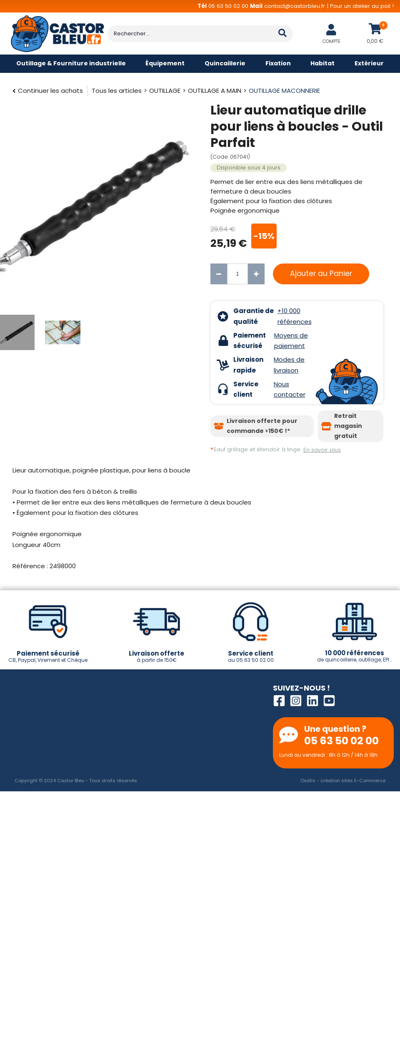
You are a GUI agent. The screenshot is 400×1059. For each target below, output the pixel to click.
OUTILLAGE (164, 90)
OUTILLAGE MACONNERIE (284, 90)
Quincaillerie (225, 63)
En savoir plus (322, 450)
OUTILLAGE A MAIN (214, 90)
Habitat (322, 63)
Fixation (278, 63)
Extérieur (369, 63)
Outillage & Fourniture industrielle (71, 63)
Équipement (165, 63)
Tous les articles (117, 90)
